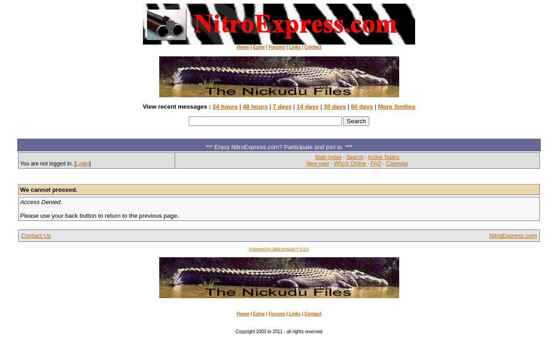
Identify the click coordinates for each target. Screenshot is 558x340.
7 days (282, 106)
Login (82, 163)
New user (317, 163)
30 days (335, 106)
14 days (308, 106)
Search (354, 157)
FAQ (376, 163)
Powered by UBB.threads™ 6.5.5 (279, 249)
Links (295, 47)
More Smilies (396, 106)
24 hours (225, 106)
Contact (312, 47)
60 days (362, 106)
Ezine (259, 47)
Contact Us (36, 235)
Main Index (328, 157)
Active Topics (384, 157)
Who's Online (350, 163)
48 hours (255, 106)
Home (243, 47)
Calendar (397, 163)
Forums (277, 47)
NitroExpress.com (513, 235)
